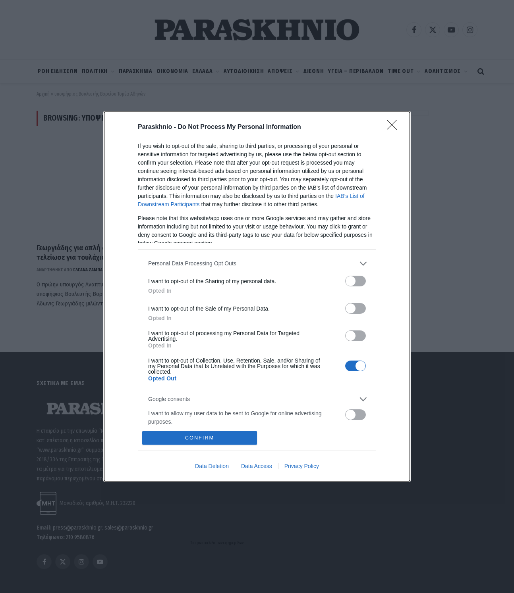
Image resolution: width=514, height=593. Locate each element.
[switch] (355, 281)
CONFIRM (199, 438)
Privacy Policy (301, 466)
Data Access (256, 466)
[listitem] (257, 263)
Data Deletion (212, 466)
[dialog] (257, 297)
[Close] (394, 127)
